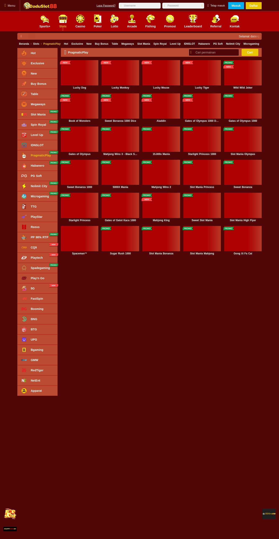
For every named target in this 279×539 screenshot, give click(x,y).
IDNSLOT (189, 43)
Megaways (128, 43)
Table (115, 43)
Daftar (254, 5)
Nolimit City (233, 43)
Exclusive (77, 43)
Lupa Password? (106, 5)
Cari (250, 52)
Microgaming (251, 43)
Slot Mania (143, 43)
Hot (66, 43)
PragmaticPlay (52, 43)
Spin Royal (160, 43)
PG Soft (218, 43)
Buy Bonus (101, 43)
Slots (36, 43)
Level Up (175, 43)
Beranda (24, 43)
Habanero (204, 43)
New (89, 43)
